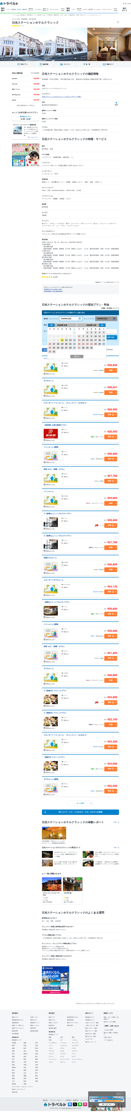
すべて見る (80, 58)
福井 (25, 1059)
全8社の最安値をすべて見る (25, 105)
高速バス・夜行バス (18, 1025)
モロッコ (63, 1062)
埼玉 (25, 1051)
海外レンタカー (53, 1022)
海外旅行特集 (53, 1028)
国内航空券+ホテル (17, 1020)
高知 (36, 1075)
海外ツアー (52, 1017)
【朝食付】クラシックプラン (54, 757)
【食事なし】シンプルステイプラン (57, 602)
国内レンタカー (35, 1025)
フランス (51, 1054)
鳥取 (25, 1070)
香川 (36, 1073)
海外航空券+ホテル (72, 1017)
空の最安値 (15, 1033)
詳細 (111, 370)
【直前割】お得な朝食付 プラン (55, 425)
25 (58, 348)
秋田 (13, 1045)
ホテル (19, 9)
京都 (25, 1064)
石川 (13, 1059)
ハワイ (51, 1048)
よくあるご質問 (108, 1030)
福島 (13, 1048)
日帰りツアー (34, 1017)
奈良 (25, 1067)
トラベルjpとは (108, 1040)
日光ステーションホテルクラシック (35, 22)
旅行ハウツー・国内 (91, 1028)
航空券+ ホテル (79, 9)
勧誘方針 (75, 1100)
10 (95, 336)
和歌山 (14, 1067)
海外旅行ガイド (90, 1020)
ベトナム (74, 1040)
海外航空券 (70, 1020)
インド (51, 1045)
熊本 (25, 1081)
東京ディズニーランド (18, 1089)
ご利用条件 (68, 1100)
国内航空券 (15, 1022)
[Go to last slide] (43, 44)
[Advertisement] (91, 980)
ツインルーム (48, 491)
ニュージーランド (77, 1059)
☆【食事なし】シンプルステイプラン (58, 513)
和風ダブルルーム (50, 558)
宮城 (25, 1045)
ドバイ (74, 1062)
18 (58, 344)
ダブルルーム (48, 381)
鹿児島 (14, 1084)
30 (50, 352)
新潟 (25, 1056)
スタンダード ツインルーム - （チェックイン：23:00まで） (65, 403)
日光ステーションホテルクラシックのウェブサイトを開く (62, 97)
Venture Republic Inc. (67, 1108)
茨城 (36, 1048)
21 (70, 344)
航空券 (14, 9)
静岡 (36, 1059)
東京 (13, 1054)
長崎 (36, 1078)
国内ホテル (33, 1020)
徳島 (13, 1075)
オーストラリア (64, 1059)
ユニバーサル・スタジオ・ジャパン (22, 1086)
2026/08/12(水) (66, 319)
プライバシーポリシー (56, 1100)
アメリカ (51, 1051)
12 (62, 340)
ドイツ (74, 1054)
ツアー (8, 9)
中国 (50, 1040)
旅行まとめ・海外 (90, 1036)
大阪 (36, 1064)
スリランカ (63, 1045)
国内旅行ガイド (90, 1017)
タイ (61, 1040)
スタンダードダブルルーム (53, 580)
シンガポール (53, 1043)
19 (62, 344)
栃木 (25, 1048)
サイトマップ (84, 1100)
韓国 (50, 1037)
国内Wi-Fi (33, 1028)
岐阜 (36, 1062)
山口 (25, 1073)
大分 (13, 1081)
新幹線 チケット (31, 9)
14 (70, 340)
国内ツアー (15, 1017)
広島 (36, 1070)
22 (74, 344)
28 (70, 348)
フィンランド (53, 1059)
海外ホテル (52, 1020)
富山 (36, 1056)
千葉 (36, 1051)
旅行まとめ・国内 (90, 1033)
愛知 (13, 1062)
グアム (62, 1048)
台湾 (61, 1037)
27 (66, 348)
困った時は (127, 3)
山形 (36, 1045)
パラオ (74, 1048)
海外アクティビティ (73, 1022)
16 (50, 344)
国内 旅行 (2, 9)
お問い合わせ (108, 1037)
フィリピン (63, 1043)
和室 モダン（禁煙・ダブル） (54, 469)
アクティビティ (54, 9)
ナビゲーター (89, 1039)
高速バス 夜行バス (45, 9)
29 (74, 348)
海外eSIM (70, 1025)
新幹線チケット (35, 1022)
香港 (73, 1037)
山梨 (36, 1054)
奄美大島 (14, 1092)
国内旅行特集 (34, 1031)
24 (54, 348)
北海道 (14, 1043)
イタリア (63, 1054)
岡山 (13, 1070)
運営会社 (45, 1100)
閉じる (120, 1093)
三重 (25, 1062)
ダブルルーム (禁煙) (51, 779)
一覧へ (116, 822)
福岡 (13, 1078)
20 (66, 344)
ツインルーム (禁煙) (51, 447)
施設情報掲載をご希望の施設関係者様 (53, 291)
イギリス (74, 1051)
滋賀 (13, 1064)
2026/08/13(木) (102, 319)
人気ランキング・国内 (91, 1022)
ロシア (74, 1056)
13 (66, 340)
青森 (25, 1043)
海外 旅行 (68, 9)
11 (99, 336)
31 (54, 352)
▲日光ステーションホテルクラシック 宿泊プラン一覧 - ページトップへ (95, 1003)
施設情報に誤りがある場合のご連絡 (53, 289)
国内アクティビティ (18, 1028)
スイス (62, 1056)
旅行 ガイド (124, 9)
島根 (13, 1073)
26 (62, 348)
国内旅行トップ (16, 1040)
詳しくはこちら (106, 1104)
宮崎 (36, 1081)
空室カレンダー (50, 373)
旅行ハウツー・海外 (91, 1031)
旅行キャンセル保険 (109, 1022)
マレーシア (75, 1043)
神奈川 (26, 1054)
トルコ (51, 1062)
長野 (13, 1056)
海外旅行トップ (53, 1034)
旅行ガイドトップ (90, 1042)
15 (74, 340)
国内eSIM (15, 1031)
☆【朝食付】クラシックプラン (55, 691)
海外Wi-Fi (51, 1025)
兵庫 (36, 1067)
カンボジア (75, 1045)
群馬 (13, 1051)
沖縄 (25, 1084)
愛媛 (25, 1075)
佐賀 (25, 1078)
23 (50, 348)
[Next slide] (87, 44)
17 (54, 344)
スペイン (51, 1056)
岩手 (36, 1043)
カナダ (62, 1051)
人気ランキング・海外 (91, 1025)
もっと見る (84, 803)
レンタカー (38, 9)
